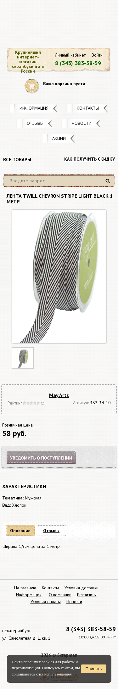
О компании (60, 594)
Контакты (88, 108)
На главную (25, 587)
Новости (82, 123)
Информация (34, 108)
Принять (93, 668)
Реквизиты (87, 594)
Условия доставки (81, 587)
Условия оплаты (46, 601)
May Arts (59, 395)
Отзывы (35, 123)
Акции (59, 138)
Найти (108, 183)
